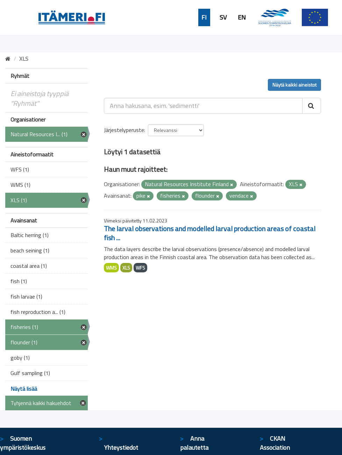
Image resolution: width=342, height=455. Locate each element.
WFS (140, 267)
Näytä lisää (23, 388)
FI (204, 17)
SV (223, 17)
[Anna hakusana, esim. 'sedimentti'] (203, 106)
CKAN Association (275, 443)
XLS (126, 267)
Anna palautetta (194, 443)
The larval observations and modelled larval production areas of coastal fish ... (209, 233)
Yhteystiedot (121, 447)
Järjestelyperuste (124, 130)
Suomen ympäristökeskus (22, 443)
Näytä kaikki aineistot (294, 84)
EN (242, 17)
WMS (111, 267)
